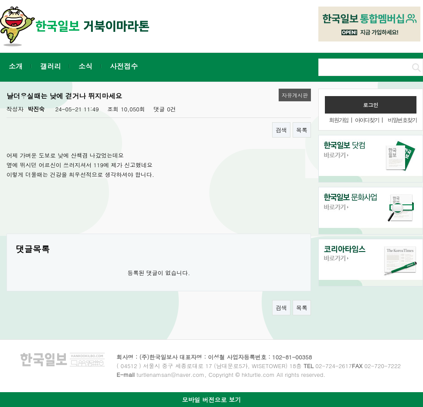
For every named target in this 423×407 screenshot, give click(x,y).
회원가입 (338, 120)
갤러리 (50, 66)
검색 (281, 130)
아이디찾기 (367, 120)
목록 (301, 130)
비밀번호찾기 (402, 120)
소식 (85, 66)
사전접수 (124, 66)
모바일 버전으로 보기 (211, 399)
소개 (16, 66)
